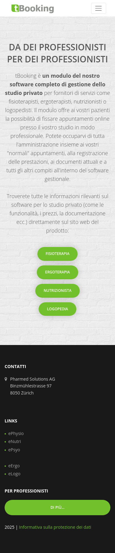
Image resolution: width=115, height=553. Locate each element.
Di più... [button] (57, 507)
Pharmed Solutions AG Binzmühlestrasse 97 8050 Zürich (32, 386)
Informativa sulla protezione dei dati (55, 527)
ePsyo (14, 450)
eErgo (14, 466)
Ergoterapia (57, 272)
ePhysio (16, 433)
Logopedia (57, 309)
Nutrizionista (57, 290)
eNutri (14, 441)
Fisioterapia (58, 253)
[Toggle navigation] (98, 8)
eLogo (14, 474)
